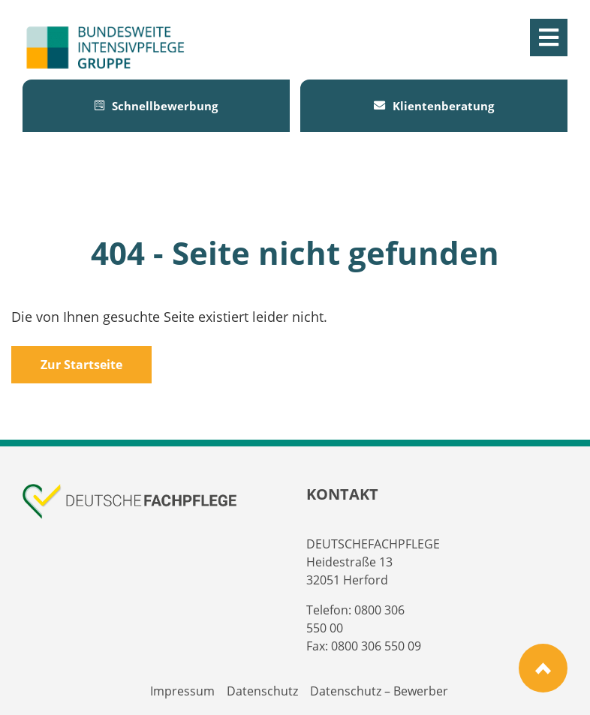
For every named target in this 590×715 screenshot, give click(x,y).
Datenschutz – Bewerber (379, 691)
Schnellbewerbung (156, 105)
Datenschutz (262, 691)
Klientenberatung (434, 105)
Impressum (182, 691)
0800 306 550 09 (376, 646)
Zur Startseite (81, 364)
